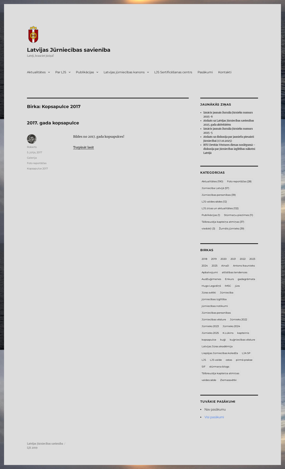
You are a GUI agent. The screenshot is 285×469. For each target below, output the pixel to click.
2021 (233, 258)
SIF (203, 366)
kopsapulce (209, 339)
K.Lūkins (228, 332)
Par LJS (60, 72)
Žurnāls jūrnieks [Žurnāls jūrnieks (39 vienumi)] (231, 228)
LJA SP (246, 353)
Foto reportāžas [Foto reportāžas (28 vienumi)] (239, 181)
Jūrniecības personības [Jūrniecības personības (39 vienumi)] (219, 194)
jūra (237, 285)
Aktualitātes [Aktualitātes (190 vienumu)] (212, 181)
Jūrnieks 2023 (210, 326)
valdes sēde (209, 380)
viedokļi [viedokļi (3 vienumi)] (208, 228)
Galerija (32, 157)
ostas (229, 359)
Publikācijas (85, 72)
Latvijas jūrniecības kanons (124, 72)
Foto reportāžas (36, 163)
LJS (204, 359)
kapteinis (243, 332)
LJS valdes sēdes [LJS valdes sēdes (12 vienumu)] (214, 201)
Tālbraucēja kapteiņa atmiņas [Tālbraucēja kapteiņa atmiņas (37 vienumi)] (223, 221)
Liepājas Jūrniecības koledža (220, 353)
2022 (243, 258)
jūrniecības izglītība (214, 299)
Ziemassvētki (228, 380)
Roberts (32, 146)
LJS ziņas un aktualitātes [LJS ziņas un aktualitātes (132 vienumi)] (220, 208)
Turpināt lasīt (83, 147)
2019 (214, 258)
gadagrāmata (246, 279)
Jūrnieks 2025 (210, 332)
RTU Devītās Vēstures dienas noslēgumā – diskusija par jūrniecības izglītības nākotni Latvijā (229, 149)
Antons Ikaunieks (244, 265)
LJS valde (216, 359)
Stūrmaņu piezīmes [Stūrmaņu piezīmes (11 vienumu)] (238, 215)
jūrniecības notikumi (215, 305)
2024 (205, 265)
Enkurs (229, 279)
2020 (223, 258)
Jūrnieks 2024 (231, 326)
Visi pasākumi (214, 417)
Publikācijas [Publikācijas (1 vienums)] (211, 215)
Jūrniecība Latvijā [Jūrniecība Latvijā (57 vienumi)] (215, 188)
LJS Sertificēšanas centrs (173, 72)
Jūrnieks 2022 (238, 319)
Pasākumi (205, 72)
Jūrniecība (226, 292)
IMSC (228, 285)
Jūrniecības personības (216, 312)
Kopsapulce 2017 (37, 168)
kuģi (223, 339)
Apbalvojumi (210, 272)
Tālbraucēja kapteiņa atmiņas (220, 373)
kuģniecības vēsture (242, 339)
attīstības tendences (234, 272)
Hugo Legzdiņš (211, 285)
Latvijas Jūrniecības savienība (68, 50)
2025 (214, 265)
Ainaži (225, 265)
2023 (252, 258)
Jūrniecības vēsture (214, 319)
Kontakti (224, 72)
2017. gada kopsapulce (53, 123)
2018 (204, 258)
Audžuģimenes (211, 279)
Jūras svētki (209, 292)
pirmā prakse (244, 359)
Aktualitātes (36, 72)
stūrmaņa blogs (219, 366)
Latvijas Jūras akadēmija (217, 346)
